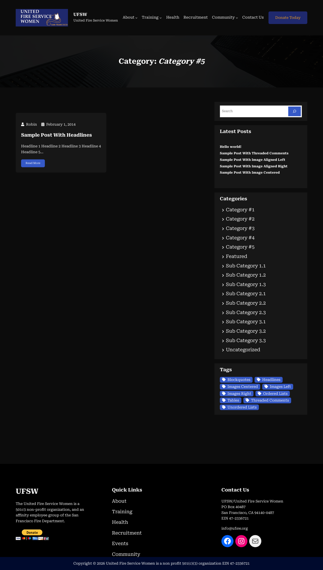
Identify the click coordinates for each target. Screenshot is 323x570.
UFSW (80, 14)
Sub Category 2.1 (246, 293)
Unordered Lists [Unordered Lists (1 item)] (242, 407)
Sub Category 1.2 (246, 275)
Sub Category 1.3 (246, 284)
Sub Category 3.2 (246, 331)
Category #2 (240, 219)
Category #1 (240, 209)
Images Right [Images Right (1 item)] (239, 393)
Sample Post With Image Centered (250, 173)
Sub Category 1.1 (246, 266)
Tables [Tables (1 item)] (233, 400)
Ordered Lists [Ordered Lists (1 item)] (275, 393)
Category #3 (240, 228)
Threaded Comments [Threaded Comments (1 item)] (270, 400)
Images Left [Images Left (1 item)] (280, 386)
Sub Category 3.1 (246, 321)
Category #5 (240, 247)
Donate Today (288, 17)
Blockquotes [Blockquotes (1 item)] (238, 380)
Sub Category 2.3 (246, 312)
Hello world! (230, 147)
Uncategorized (243, 349)
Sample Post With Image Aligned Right (254, 166)
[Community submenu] (237, 18)
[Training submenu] (160, 18)
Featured (236, 256)
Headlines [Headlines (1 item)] (271, 380)
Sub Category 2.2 (246, 303)
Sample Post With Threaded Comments (254, 153)
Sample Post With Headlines (56, 146)
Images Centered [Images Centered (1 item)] (242, 386)
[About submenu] (136, 18)
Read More (33, 174)
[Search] (294, 111)
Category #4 (240, 237)
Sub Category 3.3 (246, 340)
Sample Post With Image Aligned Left (252, 160)
